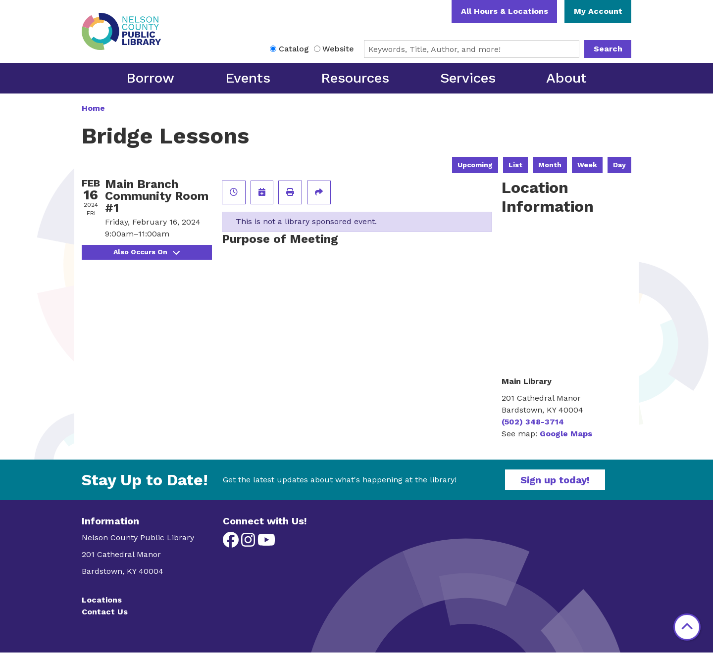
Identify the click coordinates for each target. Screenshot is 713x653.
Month (549, 165)
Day (619, 165)
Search (608, 48)
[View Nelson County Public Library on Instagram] (249, 543)
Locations (102, 600)
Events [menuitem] (247, 78)
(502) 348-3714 (533, 421)
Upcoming (475, 165)
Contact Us (105, 611)
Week (587, 165)
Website (338, 48)
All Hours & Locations (504, 11)
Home (93, 108)
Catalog (294, 48)
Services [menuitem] (468, 78)
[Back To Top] (687, 627)
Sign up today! (555, 480)
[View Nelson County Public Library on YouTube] (266, 543)
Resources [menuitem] (355, 78)
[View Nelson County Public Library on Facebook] (232, 543)
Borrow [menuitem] (150, 78)
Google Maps (566, 433)
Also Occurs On (146, 252)
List (515, 165)
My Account (598, 11)
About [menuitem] (566, 78)
